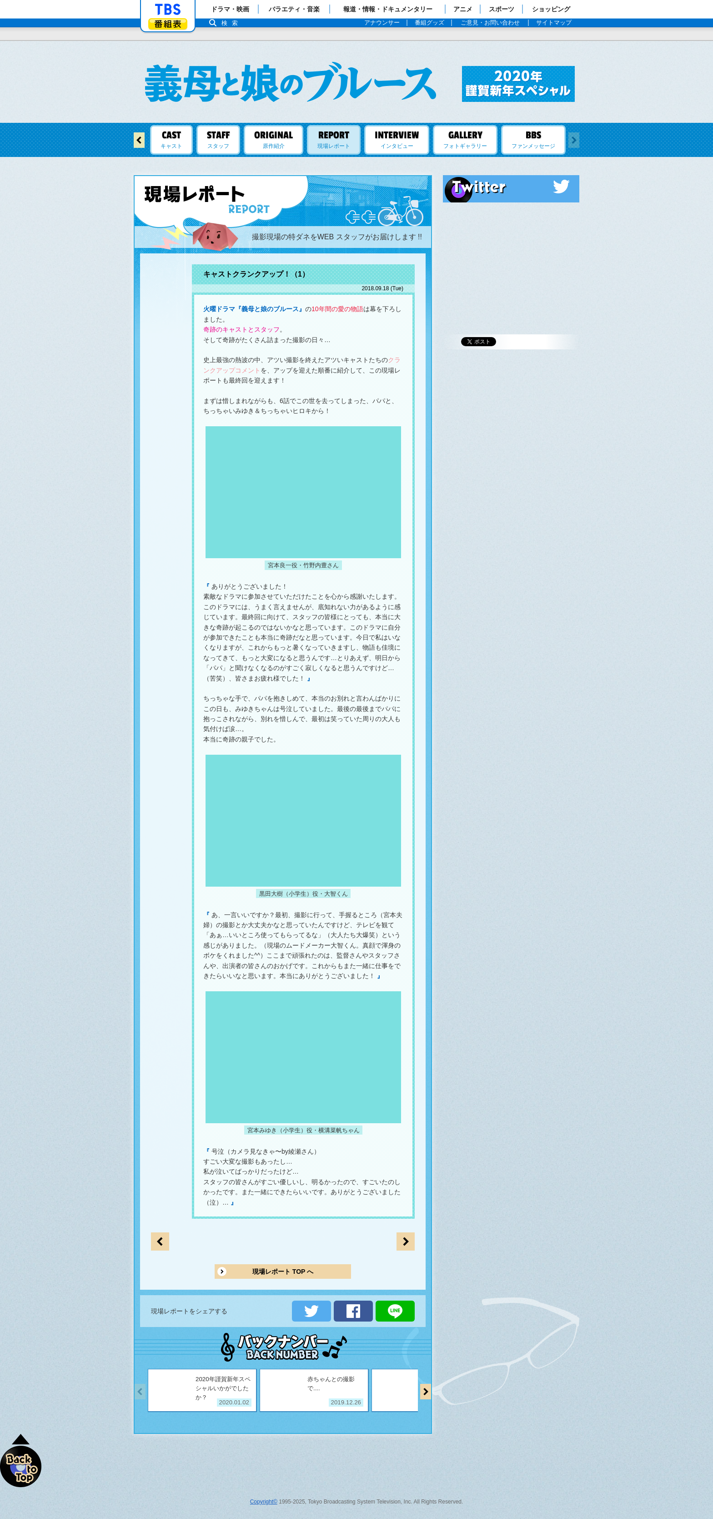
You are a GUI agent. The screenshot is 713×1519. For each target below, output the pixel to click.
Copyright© (263, 1502)
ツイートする (311, 1311)
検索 (231, 23)
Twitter (511, 186)
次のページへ (160, 1241)
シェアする (353, 1311)
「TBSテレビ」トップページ (167, 9)
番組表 (167, 24)
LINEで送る (395, 1311)
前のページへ (406, 1241)
